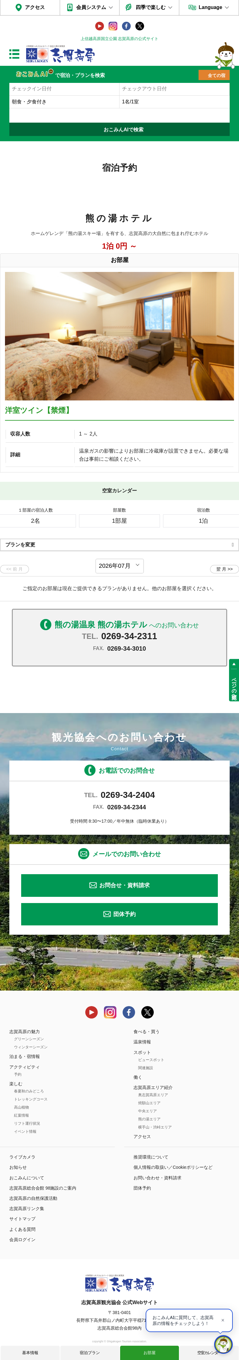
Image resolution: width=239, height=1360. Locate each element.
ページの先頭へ (234, 685)
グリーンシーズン (29, 1039)
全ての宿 (216, 75)
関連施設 (145, 1068)
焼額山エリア (149, 1103)
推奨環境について (151, 1156)
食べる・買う (147, 1031)
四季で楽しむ (151, 7)
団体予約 (124, 914)
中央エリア (147, 1111)
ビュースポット (151, 1060)
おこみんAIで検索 (123, 129)
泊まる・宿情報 (24, 1056)
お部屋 (149, 1352)
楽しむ (15, 1083)
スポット (142, 1052)
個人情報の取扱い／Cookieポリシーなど (173, 1167)
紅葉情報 (21, 1115)
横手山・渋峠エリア (155, 1127)
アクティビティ (24, 1066)
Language (210, 7)
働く (138, 1077)
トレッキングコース (31, 1099)
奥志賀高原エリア (153, 1095)
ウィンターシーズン (31, 1047)
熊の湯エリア (149, 1119)
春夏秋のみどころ (29, 1091)
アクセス (35, 7)
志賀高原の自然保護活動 (33, 1198)
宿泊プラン (90, 1352)
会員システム (91, 7)
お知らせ (18, 1167)
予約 (17, 1074)
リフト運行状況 (27, 1123)
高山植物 (21, 1107)
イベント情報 (25, 1131)
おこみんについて (26, 1177)
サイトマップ (22, 1218)
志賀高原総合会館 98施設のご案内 (42, 1188)
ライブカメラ (22, 1156)
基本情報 (30, 1352)
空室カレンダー (209, 1352)
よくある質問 (22, 1229)
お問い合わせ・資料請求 (157, 1177)
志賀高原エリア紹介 (153, 1087)
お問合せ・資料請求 (124, 885)
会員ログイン (22, 1239)
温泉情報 (142, 1041)
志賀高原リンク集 (26, 1208)
